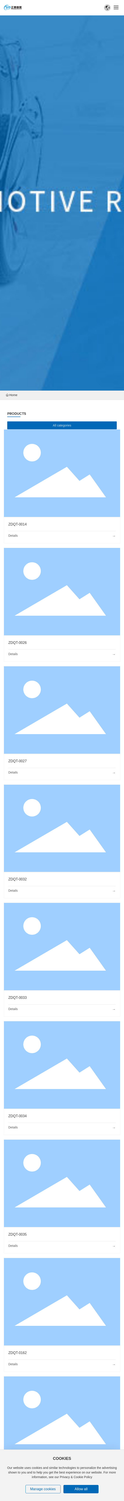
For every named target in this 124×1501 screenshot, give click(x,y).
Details (13, 535)
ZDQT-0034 (17, 1116)
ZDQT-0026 (17, 643)
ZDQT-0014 (17, 524)
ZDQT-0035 (17, 1234)
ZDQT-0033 (17, 997)
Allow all (81, 1489)
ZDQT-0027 (17, 761)
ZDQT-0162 (17, 1353)
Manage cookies (43, 1489)
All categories (62, 425)
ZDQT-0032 (17, 879)
